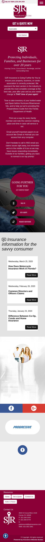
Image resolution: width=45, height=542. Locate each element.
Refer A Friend (10, 502)
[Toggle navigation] (41, 3)
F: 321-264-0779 (25, 520)
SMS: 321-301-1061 (26, 526)
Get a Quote (17, 497)
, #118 (28, 513)
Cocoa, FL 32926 (25, 515)
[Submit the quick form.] (22, 35)
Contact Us (29, 497)
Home (7, 497)
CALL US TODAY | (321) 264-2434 (15, 2)
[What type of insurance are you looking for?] (23, 29)
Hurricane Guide (22, 114)
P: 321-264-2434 (25, 517)
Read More (31, 275)
